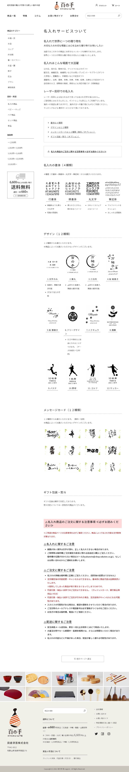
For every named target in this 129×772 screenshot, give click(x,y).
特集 (25, 15)
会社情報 (99, 709)
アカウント (103, 5)
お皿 (9, 43)
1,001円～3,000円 (15, 147)
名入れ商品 (12, 104)
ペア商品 (11, 115)
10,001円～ (12, 164)
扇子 (9, 71)
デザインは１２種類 (59, 127)
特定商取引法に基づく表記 (106, 723)
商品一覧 (11, 15)
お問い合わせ (101, 714)
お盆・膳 (11, 65)
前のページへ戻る (84, 658)
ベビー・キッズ (14, 109)
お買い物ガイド (55, 15)
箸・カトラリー (14, 60)
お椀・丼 (11, 38)
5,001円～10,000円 (15, 158)
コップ (10, 49)
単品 (9, 125)
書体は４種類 (56, 122)
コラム (37, 15)
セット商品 (12, 120)
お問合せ (74, 15)
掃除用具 (11, 87)
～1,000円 (12, 142)
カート (117, 5)
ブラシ (10, 82)
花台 (9, 76)
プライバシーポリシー (104, 727)
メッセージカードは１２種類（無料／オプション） (73, 131)
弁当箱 (10, 54)
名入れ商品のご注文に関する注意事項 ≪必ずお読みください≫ (78, 151)
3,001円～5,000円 (15, 153)
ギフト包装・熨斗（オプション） (65, 136)
